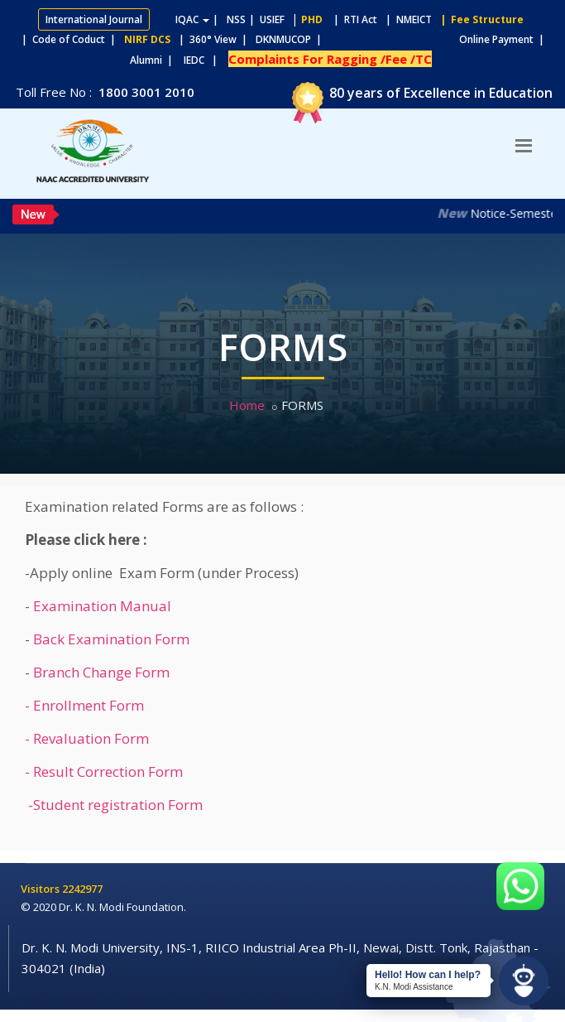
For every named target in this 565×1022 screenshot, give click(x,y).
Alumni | (155, 60)
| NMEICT (406, 19)
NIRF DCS (147, 39)
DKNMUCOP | (291, 39)
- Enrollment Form (84, 705)
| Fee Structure (479, 19)
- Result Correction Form (104, 771)
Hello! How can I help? (428, 975)
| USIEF (267, 19)
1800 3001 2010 (144, 92)
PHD (312, 19)
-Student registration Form (114, 804)
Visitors (41, 888)
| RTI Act (351, 19)
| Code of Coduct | (69, 39)
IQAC (192, 19)
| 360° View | (213, 39)
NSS (236, 19)
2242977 (82, 888)
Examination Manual (102, 605)
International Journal (93, 19)
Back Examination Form (111, 638)
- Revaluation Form (87, 738)
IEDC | (204, 60)
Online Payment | (437, 39)
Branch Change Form (101, 672)
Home (247, 405)
